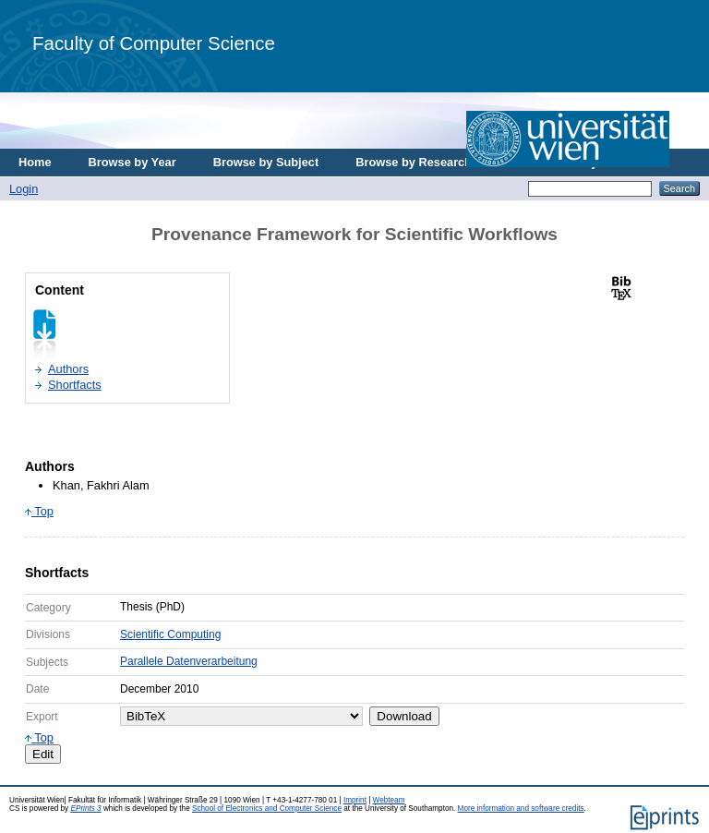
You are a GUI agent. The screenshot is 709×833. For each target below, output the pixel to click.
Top (39, 511)
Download (404, 716)
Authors (68, 369)
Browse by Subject (266, 162)
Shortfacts (75, 385)
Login (23, 189)
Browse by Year (132, 162)
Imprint (355, 800)
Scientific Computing (170, 634)
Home (35, 162)
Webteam (389, 800)
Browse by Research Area (427, 162)
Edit (43, 754)
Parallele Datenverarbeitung (189, 661)
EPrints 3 (85, 808)
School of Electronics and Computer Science (267, 808)
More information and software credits (521, 808)
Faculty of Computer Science (153, 43)
